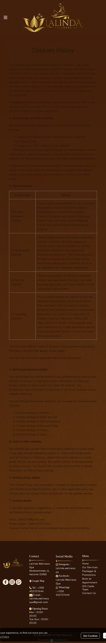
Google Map (36, 581)
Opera (43, 434)
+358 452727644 (36, 589)
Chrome (44, 412)
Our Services (90, 567)
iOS (55, 417)
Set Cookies (90, 635)
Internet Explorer (50, 421)
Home (85, 563)
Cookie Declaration (69, 358)
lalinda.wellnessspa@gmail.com (39, 600)
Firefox (44, 430)
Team (85, 589)
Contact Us (89, 593)
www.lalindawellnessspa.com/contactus (63, 528)
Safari (43, 417)
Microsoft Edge (49, 425)
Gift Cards (88, 586)
